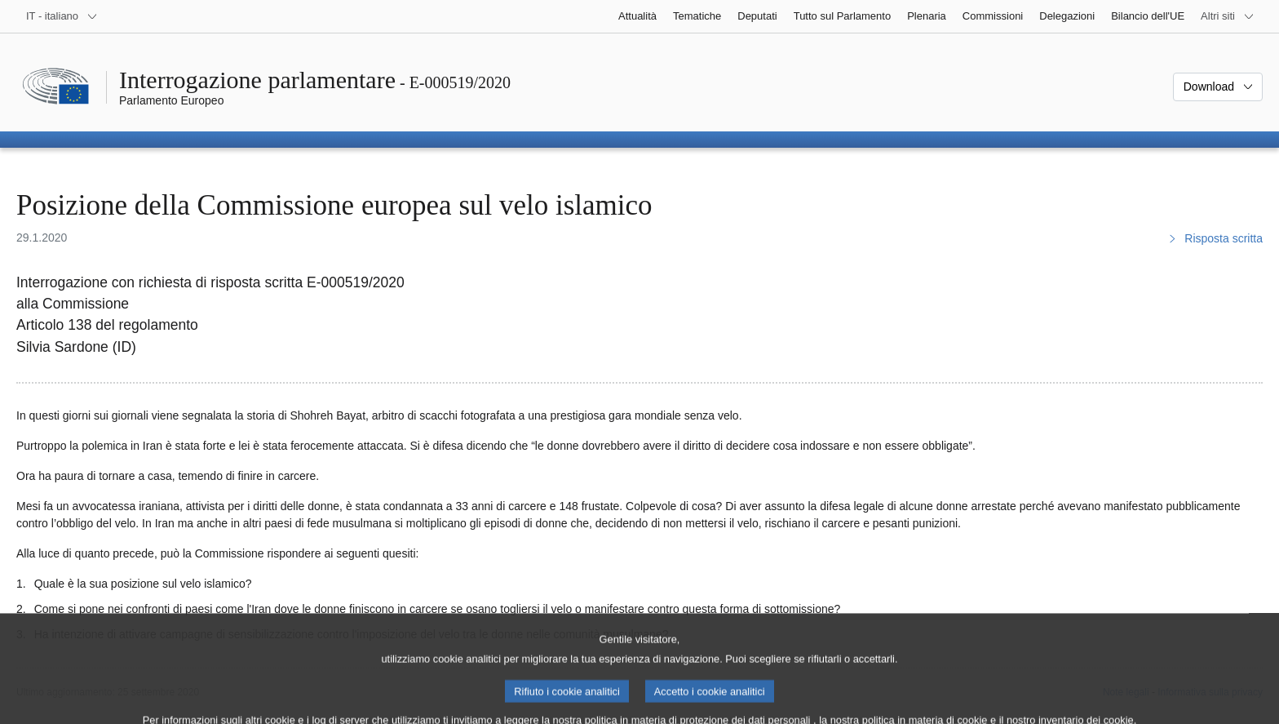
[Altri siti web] (1228, 16)
